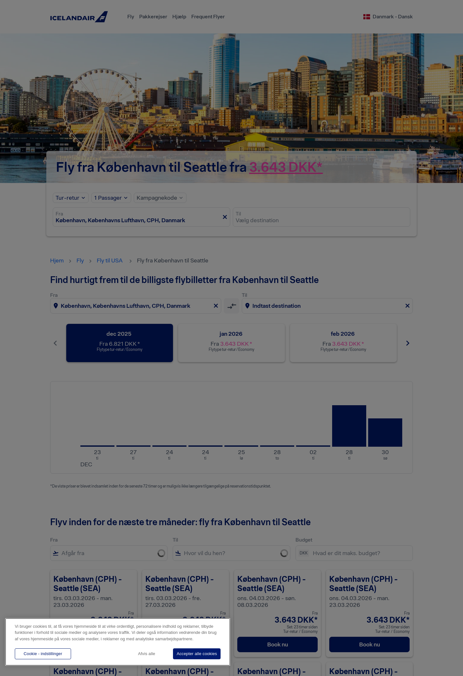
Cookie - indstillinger (43, 653)
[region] (117, 642)
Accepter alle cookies (197, 653)
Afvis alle (146, 653)
